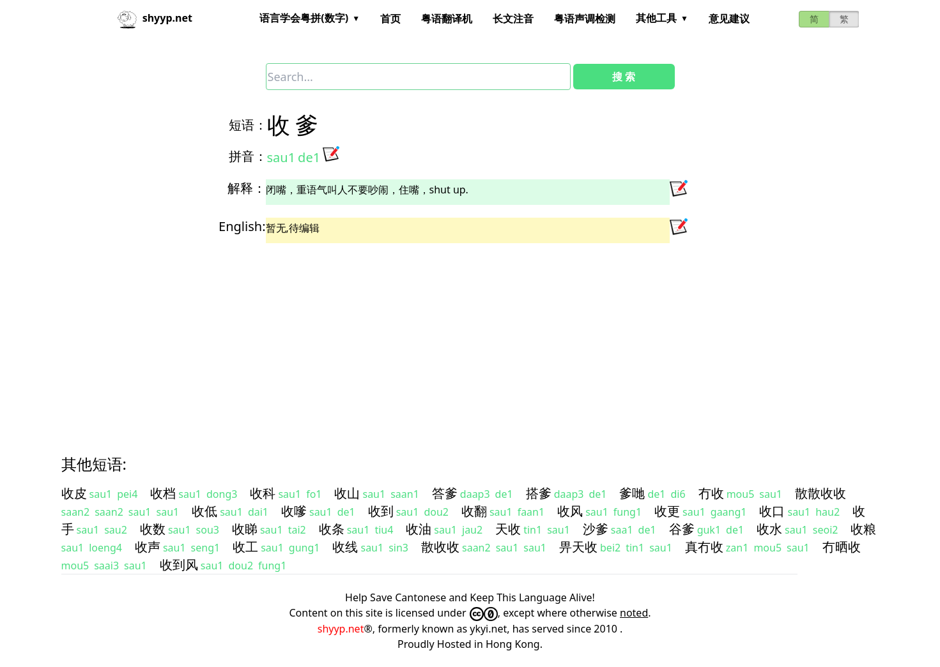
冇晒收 (841, 546)
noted (634, 613)
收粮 (863, 528)
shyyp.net (341, 629)
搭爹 (538, 493)
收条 (331, 528)
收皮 (74, 493)
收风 (570, 511)
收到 (381, 511)
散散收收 (820, 493)
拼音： (248, 156)
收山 (347, 493)
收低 (204, 511)
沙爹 (595, 528)
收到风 (179, 564)
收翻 (474, 511)
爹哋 (632, 493)
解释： (246, 188)
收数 (153, 528)
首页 (390, 18)
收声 (147, 546)
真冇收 (704, 546)
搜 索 (623, 77)
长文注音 (513, 18)
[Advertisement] (447, 337)
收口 (772, 511)
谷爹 (682, 528)
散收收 (440, 546)
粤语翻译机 (446, 18)
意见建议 (729, 18)
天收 (508, 528)
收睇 (245, 528)
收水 (769, 528)
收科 (262, 493)
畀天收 (578, 546)
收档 (163, 493)
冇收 (711, 493)
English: (242, 226)
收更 (667, 511)
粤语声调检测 (584, 18)
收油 (418, 528)
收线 (345, 546)
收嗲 (294, 511)
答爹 (445, 493)
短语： (248, 124)
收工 (245, 546)
